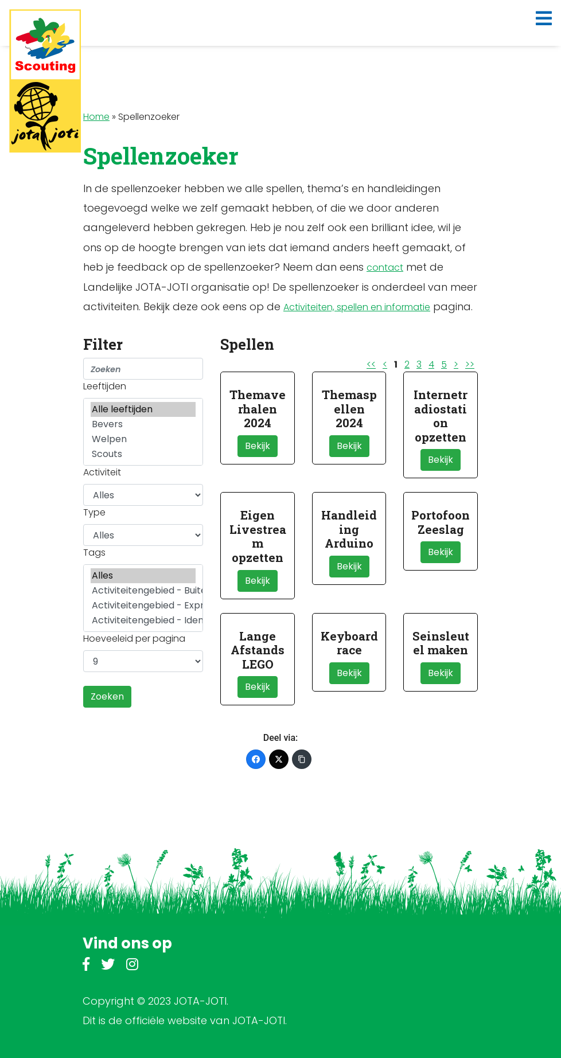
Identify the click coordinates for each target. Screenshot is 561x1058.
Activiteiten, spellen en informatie (356, 307)
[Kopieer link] (301, 759)
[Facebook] (256, 759)
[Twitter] (279, 759)
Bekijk (257, 445)
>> (469, 364)
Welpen (143, 439)
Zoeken (107, 696)
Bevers (143, 424)
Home (96, 116)
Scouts (143, 454)
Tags (94, 552)
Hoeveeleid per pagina (134, 638)
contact (385, 267)
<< (371, 364)
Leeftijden (104, 386)
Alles (143, 575)
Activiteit (102, 472)
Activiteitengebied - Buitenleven (143, 590)
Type (94, 512)
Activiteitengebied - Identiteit (143, 620)
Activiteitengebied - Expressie (143, 605)
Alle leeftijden (143, 409)
